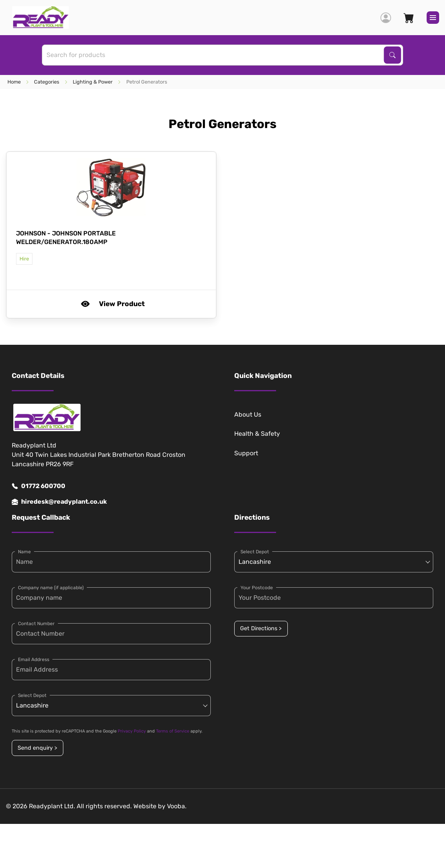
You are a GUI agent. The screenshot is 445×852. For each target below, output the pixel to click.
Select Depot (32, 695)
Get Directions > (261, 628)
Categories (46, 82)
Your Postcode (256, 587)
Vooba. (177, 806)
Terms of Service (172, 731)
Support (246, 453)
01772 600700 (38, 486)
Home (14, 82)
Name (24, 551)
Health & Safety (257, 433)
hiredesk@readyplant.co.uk (59, 501)
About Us (247, 414)
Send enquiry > (37, 748)
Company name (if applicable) (51, 587)
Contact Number (36, 623)
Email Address (33, 659)
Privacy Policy (132, 731)
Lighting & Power (93, 82)
